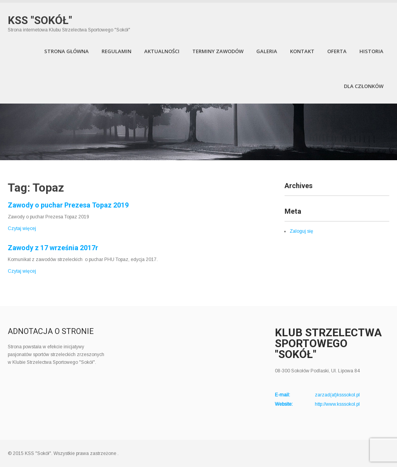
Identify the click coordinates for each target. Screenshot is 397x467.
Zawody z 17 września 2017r (53, 248)
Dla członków (363, 86)
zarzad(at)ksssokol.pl (337, 395)
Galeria (266, 51)
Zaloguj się (301, 231)
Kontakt (302, 51)
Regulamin (116, 51)
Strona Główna (66, 51)
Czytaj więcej (22, 228)
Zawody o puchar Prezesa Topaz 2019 (68, 205)
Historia (371, 51)
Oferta (337, 51)
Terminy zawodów (217, 51)
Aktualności (162, 51)
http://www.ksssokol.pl (337, 404)
